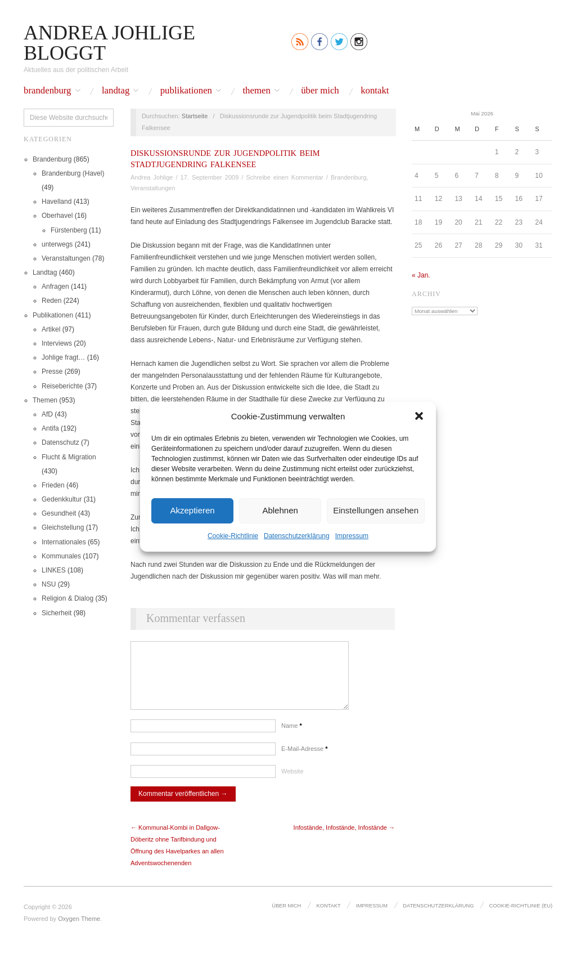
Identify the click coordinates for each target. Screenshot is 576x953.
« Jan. (421, 275)
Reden (51, 301)
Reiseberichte (62, 386)
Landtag (115, 91)
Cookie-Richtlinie (233, 535)
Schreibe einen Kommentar (284, 177)
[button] (419, 416)
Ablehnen (280, 510)
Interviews (57, 343)
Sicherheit (56, 613)
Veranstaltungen (66, 258)
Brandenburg (47, 91)
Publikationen (186, 91)
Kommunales (61, 556)
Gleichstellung (63, 527)
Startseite (195, 116)
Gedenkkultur (62, 499)
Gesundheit (59, 513)
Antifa (50, 428)
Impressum (351, 535)
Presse (52, 371)
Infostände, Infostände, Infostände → (344, 838)
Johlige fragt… (63, 357)
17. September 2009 (210, 177)
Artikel (51, 329)
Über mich (320, 91)
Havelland (56, 201)
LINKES (54, 570)
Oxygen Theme (79, 930)
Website (292, 782)
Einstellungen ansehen (375, 510)
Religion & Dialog (67, 598)
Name (291, 736)
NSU (49, 584)
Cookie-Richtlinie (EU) (521, 917)
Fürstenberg (69, 230)
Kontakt (375, 91)
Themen (256, 91)
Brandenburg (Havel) (73, 173)
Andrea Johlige (151, 177)
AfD (47, 414)
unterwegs (57, 244)
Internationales (64, 542)
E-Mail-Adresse (304, 760)
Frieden (53, 485)
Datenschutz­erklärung (297, 535)
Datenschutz (60, 442)
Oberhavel (57, 216)
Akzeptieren (192, 510)
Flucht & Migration (69, 457)
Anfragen (55, 286)
